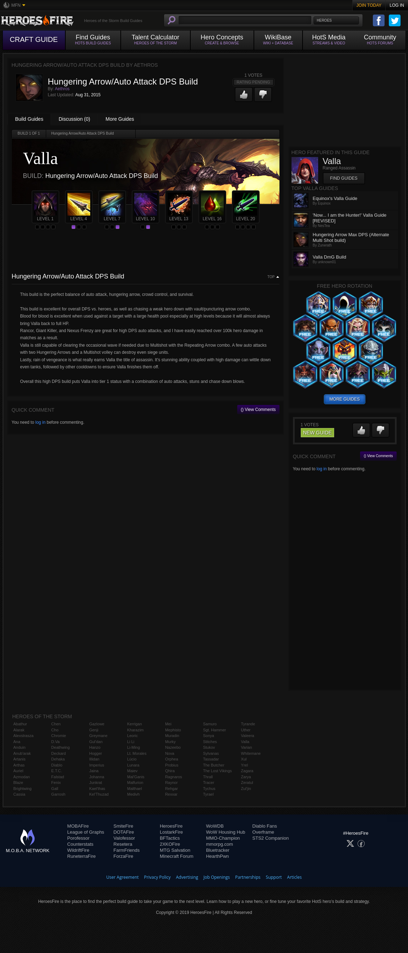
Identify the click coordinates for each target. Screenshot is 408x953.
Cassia (19, 794)
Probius (171, 765)
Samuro (210, 724)
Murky (170, 742)
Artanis (19, 759)
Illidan (94, 759)
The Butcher (213, 765)
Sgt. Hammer (214, 730)
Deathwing (60, 747)
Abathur (20, 724)
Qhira (170, 771)
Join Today (369, 5)
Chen (55, 724)
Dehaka (58, 759)
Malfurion (135, 782)
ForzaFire (124, 856)
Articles (294, 877)
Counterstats (80, 844)
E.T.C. (56, 771)
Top (270, 277)
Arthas (19, 765)
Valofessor (124, 838)
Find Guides (344, 178)
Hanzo (94, 747)
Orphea (171, 759)
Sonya (208, 735)
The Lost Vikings (217, 771)
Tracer (208, 782)
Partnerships (247, 877)
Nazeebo (173, 747)
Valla (245, 742)
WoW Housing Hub (225, 832)
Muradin (172, 735)
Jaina (93, 771)
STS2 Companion (270, 838)
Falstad (57, 777)
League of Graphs (85, 832)
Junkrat (95, 782)
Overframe (263, 832)
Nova (169, 753)
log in (40, 422)
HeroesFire (171, 826)
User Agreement (122, 877)
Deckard (58, 753)
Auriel (18, 771)
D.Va (55, 742)
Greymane (98, 735)
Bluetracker (217, 850)
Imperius (96, 765)
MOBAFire (78, 826)
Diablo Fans (264, 826)
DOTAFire (124, 832)
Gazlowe (96, 724)
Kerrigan (134, 724)
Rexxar (171, 794)
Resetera (123, 844)
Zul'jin (246, 788)
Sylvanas (211, 753)
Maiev (132, 771)
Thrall (208, 777)
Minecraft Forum (177, 856)
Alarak (19, 730)
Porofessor (78, 838)
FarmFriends (127, 850)
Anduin (19, 747)
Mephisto (173, 730)
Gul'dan (96, 742)
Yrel (244, 765)
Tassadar (211, 759)
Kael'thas (97, 788)
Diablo (56, 765)
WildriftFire (78, 850)
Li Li (130, 742)
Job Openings (216, 877)
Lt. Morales (136, 753)
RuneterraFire (81, 856)
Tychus (209, 788)
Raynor (171, 782)
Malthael (134, 788)
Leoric (132, 735)
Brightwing (22, 788)
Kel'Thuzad (99, 794)
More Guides (119, 119)
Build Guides (29, 119)
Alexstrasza (23, 735)
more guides (345, 399)
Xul (244, 759)
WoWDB (215, 826)
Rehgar (171, 788)
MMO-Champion (223, 838)
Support (274, 877)
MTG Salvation (175, 850)
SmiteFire (124, 826)
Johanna (96, 777)
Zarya (246, 777)
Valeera (247, 735)
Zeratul (247, 782)
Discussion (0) (74, 119)
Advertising (187, 877)
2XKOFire (170, 844)
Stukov (209, 747)
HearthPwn (217, 856)
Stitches (210, 742)
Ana (17, 742)
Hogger (95, 753)
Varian (246, 747)
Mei (168, 724)
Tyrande (248, 724)
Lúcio (131, 759)
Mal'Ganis (136, 777)
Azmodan (21, 777)
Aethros (62, 88)
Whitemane (251, 753)
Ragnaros (173, 777)
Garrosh (58, 794)
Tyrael (208, 794)
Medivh (133, 794)
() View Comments (258, 409)
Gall (54, 788)
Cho (54, 730)
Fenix (56, 782)
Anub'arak (22, 753)
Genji (93, 730)
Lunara (133, 765)
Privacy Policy (157, 877)
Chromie (58, 735)
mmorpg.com (219, 844)
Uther (246, 730)
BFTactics (170, 838)
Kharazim (135, 730)
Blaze (18, 782)
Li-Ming (133, 747)
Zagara (247, 771)
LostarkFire (171, 832)
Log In (397, 5)
